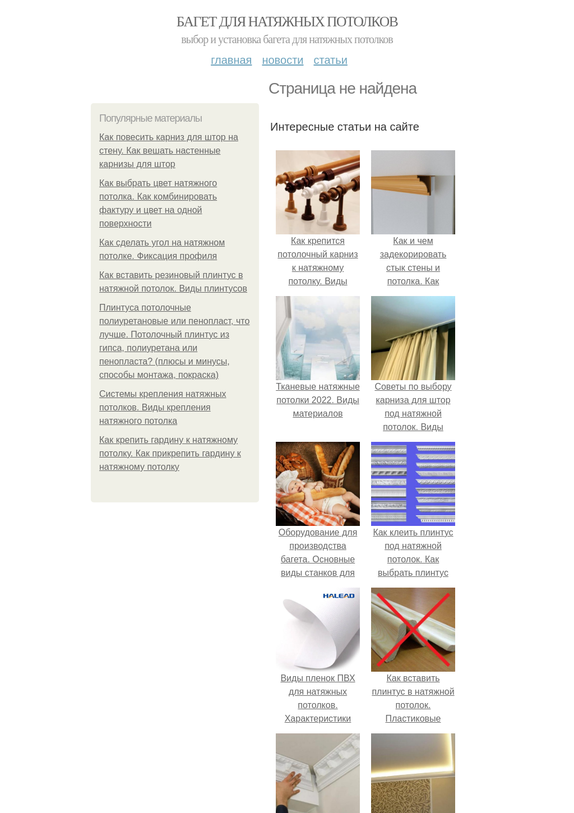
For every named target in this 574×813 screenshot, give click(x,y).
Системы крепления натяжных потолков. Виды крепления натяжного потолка (162, 407)
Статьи (330, 60)
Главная (231, 60)
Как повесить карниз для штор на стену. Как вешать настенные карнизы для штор (168, 150)
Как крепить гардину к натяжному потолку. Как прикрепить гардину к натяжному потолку (170, 453)
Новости (282, 60)
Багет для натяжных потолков (287, 21)
